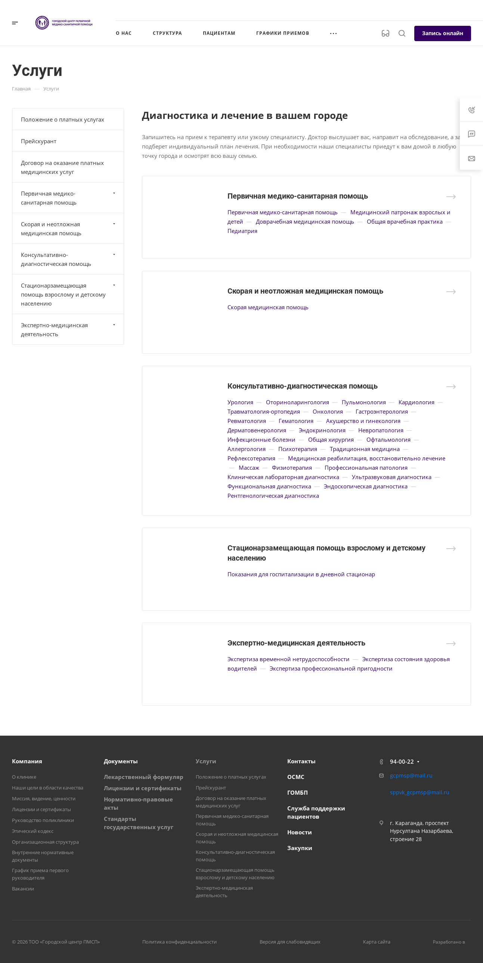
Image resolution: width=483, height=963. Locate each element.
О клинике (24, 776)
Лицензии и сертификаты (41, 809)
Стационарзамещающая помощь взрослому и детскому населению (69, 294)
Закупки (299, 848)
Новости (299, 832)
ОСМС (295, 776)
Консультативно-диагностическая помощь (302, 385)
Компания (27, 761)
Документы (121, 761)
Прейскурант (38, 141)
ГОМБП (297, 792)
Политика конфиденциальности (179, 941)
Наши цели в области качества (47, 787)
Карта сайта (376, 941)
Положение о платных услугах (62, 119)
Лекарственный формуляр (143, 776)
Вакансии (23, 888)
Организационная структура (45, 841)
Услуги (206, 761)
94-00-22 (402, 761)
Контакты (301, 761)
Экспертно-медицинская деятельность (296, 642)
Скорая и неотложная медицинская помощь (305, 290)
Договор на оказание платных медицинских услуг (62, 167)
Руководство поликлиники (43, 820)
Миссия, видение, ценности (43, 798)
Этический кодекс (32, 831)
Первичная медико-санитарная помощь (297, 195)
